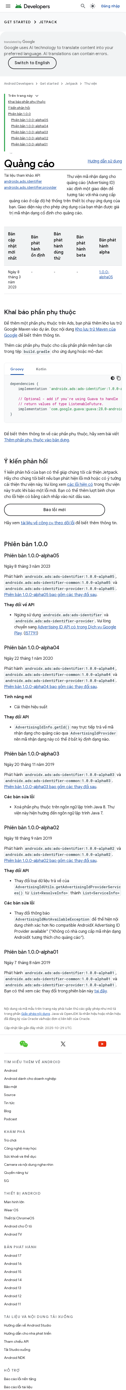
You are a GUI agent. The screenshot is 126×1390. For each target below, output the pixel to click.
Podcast (10, 1119)
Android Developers (18, 83)
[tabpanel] (63, 399)
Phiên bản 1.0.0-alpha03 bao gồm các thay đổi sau (50, 786)
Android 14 (13, 1280)
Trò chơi (10, 1140)
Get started (17, 22)
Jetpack (48, 22)
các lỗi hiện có (80, 484)
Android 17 (12, 1255)
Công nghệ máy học (20, 1148)
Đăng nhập (110, 6)
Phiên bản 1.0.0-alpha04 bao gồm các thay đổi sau (50, 686)
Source (9, 1094)
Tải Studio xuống (17, 1349)
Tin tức (9, 1103)
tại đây (100, 991)
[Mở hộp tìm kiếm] (83, 6)
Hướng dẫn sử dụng (105, 161)
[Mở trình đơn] (8, 6)
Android (10, 1070)
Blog (7, 1111)
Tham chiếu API (16, 1341)
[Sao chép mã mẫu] (119, 378)
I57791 (31, 633)
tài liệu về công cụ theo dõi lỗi (47, 523)
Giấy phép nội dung (35, 1014)
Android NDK (14, 1357)
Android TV (13, 1234)
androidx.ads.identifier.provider (30, 187)
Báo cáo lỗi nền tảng (20, 1379)
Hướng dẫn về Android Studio (27, 1325)
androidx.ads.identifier (23, 181)
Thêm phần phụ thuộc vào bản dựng (36, 440)
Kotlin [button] (41, 369)
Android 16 (13, 1263)
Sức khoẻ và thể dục (20, 1156)
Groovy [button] (17, 369)
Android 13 (12, 1288)
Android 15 (12, 1271)
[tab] (17, 369)
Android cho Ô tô (18, 1226)
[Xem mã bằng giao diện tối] (113, 378)
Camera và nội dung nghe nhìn (28, 1164)
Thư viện (90, 83)
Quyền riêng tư (16, 1172)
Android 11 (12, 1304)
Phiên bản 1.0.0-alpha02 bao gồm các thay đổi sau (50, 860)
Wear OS (11, 1210)
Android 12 (12, 1296)
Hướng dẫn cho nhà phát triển (27, 1333)
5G (6, 1180)
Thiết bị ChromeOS (19, 1218)
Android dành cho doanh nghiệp (30, 1078)
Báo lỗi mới (54, 509)
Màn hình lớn (14, 1202)
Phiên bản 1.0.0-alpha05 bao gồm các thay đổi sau (50, 594)
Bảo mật (10, 1086)
